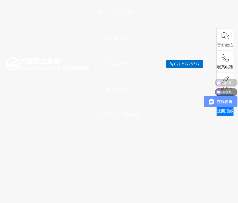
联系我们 (133, 115)
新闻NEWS (119, 38)
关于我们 (129, 12)
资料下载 (105, 115)
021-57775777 (186, 64)
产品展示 (119, 64)
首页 (101, 12)
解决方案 (119, 89)
